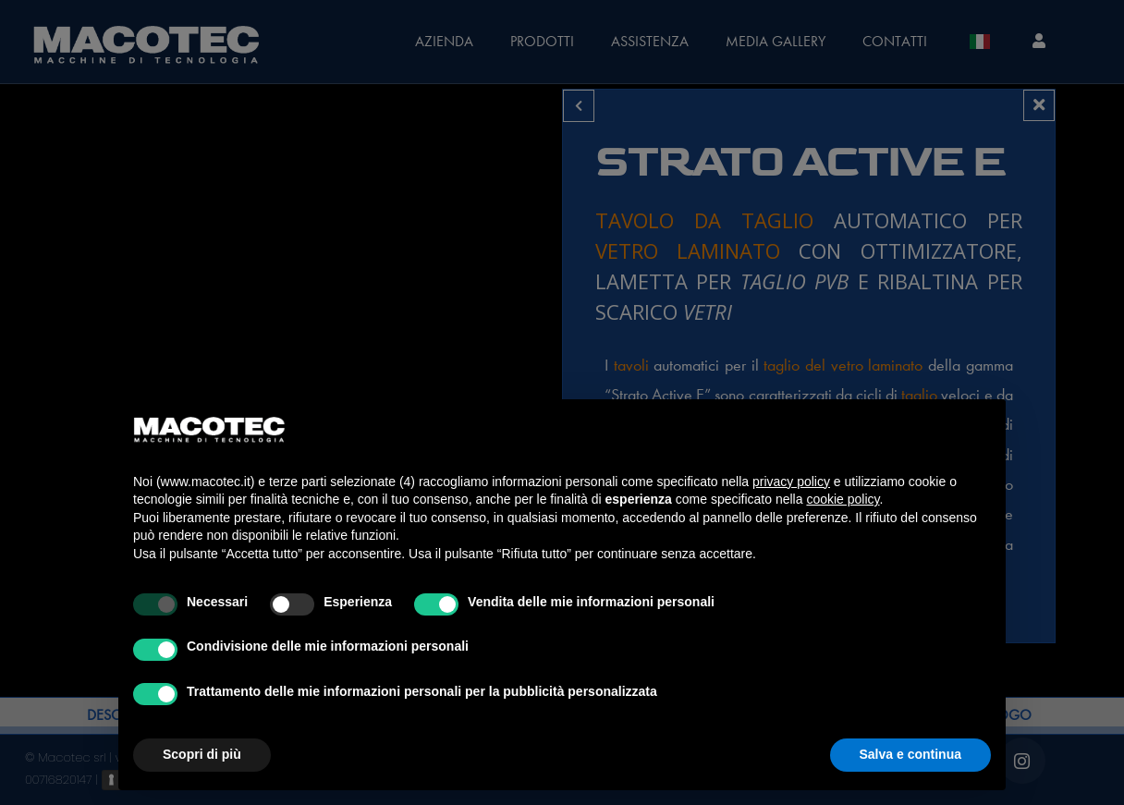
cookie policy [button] (842, 499)
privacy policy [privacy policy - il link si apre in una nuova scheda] (791, 481)
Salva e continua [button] (910, 754)
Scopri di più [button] (202, 754)
